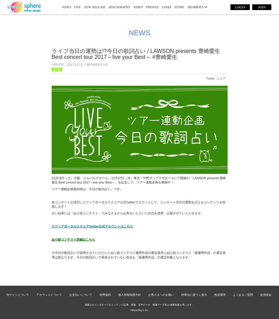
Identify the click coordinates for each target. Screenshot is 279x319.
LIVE (77, 7)
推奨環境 (220, 294)
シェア (221, 78)
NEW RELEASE (94, 7)
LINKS (166, 7)
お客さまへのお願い (161, 294)
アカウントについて (49, 294)
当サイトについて (17, 294)
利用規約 (105, 294)
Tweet (210, 78)
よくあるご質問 (243, 294)
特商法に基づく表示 (194, 294)
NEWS (66, 7)
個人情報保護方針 (129, 294)
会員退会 (266, 294)
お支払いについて (80, 294)
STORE (179, 7)
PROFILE (152, 7)
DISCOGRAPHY (119, 7)
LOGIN (240, 7)
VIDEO (138, 7)
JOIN (262, 7)
